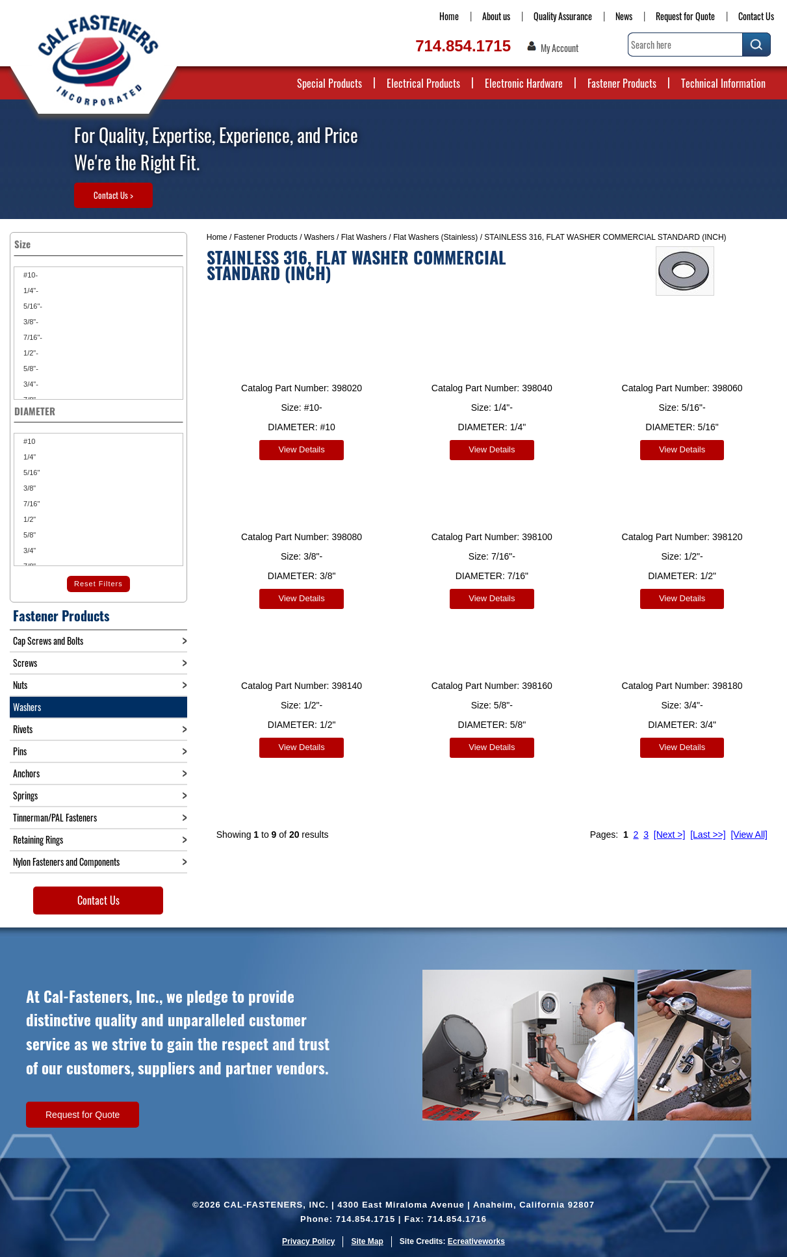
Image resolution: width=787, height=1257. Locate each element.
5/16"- (31, 306)
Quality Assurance (563, 16)
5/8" (28, 535)
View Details (301, 449)
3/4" (28, 550)
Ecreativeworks (476, 1241)
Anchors (26, 773)
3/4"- (29, 384)
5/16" (30, 472)
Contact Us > (113, 194)
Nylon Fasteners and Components (66, 861)
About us (496, 16)
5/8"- (29, 368)
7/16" (30, 504)
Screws (25, 662)
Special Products (329, 83)
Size (98, 244)
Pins (20, 751)
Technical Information (723, 83)
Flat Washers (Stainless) (435, 237)
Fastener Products (621, 83)
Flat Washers (364, 237)
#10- (29, 275)
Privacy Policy (308, 1241)
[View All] (749, 828)
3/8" (28, 488)
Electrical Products (423, 83)
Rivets (22, 729)
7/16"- (31, 337)
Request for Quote (685, 16)
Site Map (367, 1241)
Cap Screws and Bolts (48, 640)
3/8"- (29, 322)
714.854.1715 (463, 46)
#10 (28, 441)
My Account (559, 48)
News (623, 16)
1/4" (28, 457)
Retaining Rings (38, 839)
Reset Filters (98, 584)
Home (449, 16)
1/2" (28, 519)
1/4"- (29, 290)
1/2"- (29, 353)
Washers (319, 237)
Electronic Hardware (524, 83)
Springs (25, 795)
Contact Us (756, 16)
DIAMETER (98, 411)
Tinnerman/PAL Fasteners (55, 817)
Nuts (20, 685)
